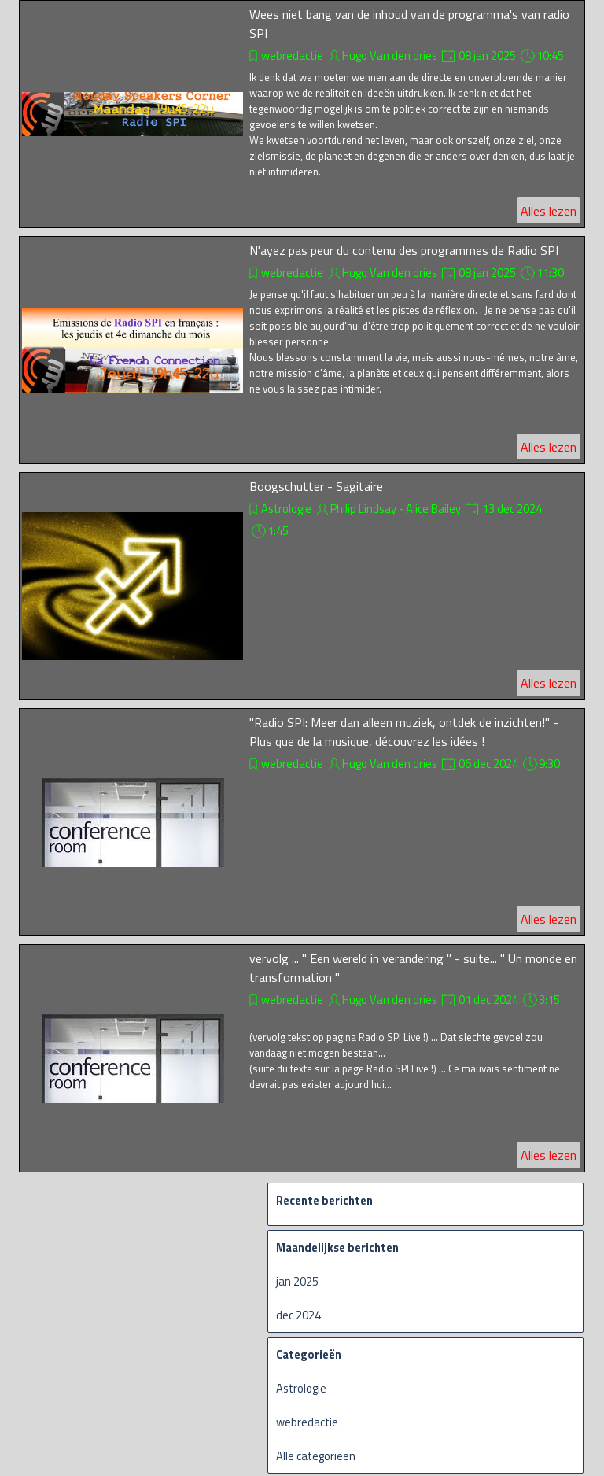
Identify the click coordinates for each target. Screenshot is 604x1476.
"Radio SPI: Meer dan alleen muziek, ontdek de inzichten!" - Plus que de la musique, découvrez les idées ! (403, 732)
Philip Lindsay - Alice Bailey (395, 509)
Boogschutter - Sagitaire (316, 486)
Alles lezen (548, 210)
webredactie (292, 55)
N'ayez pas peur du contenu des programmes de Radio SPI (403, 250)
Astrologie (286, 509)
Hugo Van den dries (389, 55)
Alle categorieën (315, 1456)
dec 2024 (298, 1315)
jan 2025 (297, 1281)
